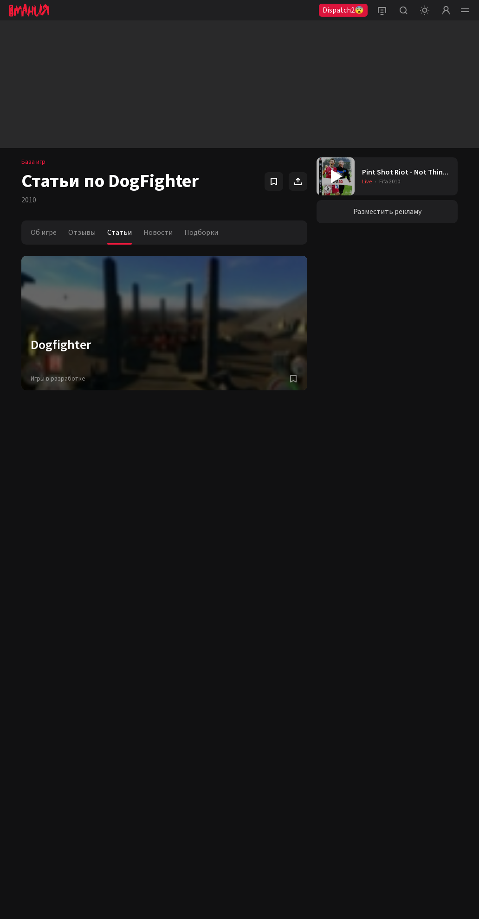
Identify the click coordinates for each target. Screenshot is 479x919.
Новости (158, 232)
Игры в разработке (58, 378)
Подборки (201, 232)
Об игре (44, 232)
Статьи (119, 232)
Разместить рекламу (387, 211)
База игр (33, 162)
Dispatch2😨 (343, 10)
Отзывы (82, 232)
